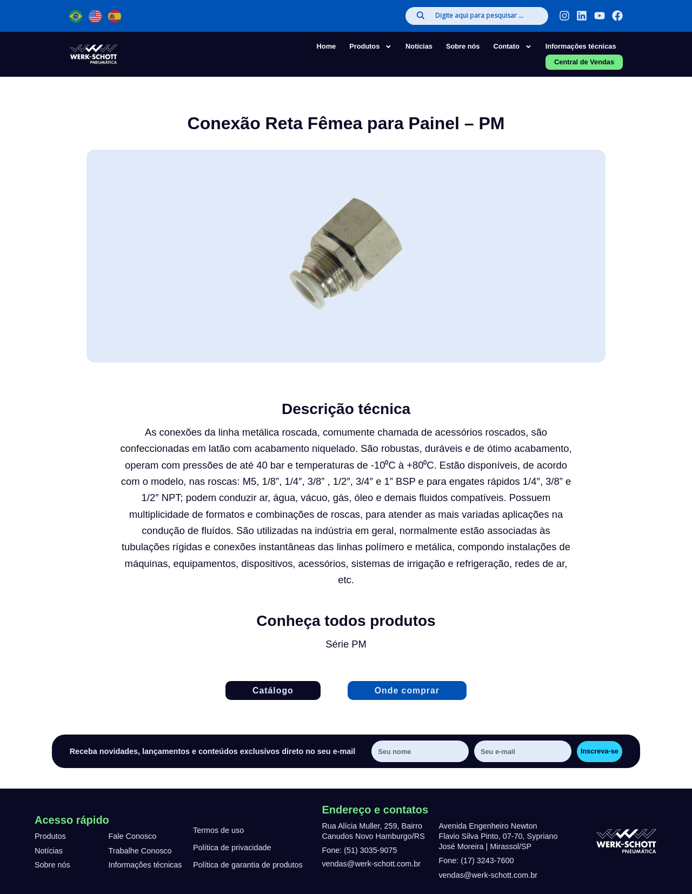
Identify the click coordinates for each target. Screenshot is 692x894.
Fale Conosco (133, 836)
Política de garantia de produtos (248, 865)
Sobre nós (463, 46)
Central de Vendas (584, 62)
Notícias (418, 46)
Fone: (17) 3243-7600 (476, 860)
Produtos (50, 836)
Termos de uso (218, 830)
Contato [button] (512, 46)
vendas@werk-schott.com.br (371, 863)
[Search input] (486, 16)
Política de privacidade (232, 848)
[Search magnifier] (420, 15)
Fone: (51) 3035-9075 (359, 850)
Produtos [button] (370, 46)
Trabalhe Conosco (140, 850)
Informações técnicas (580, 46)
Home (326, 46)
